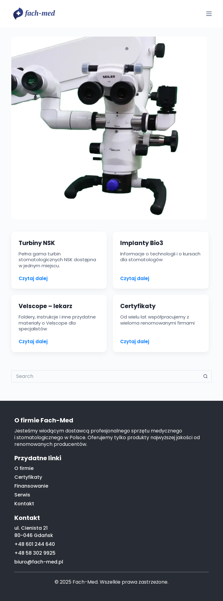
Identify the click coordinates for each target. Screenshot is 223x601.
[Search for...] (105, 376)
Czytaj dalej (33, 279)
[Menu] (209, 13)
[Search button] (206, 376)
